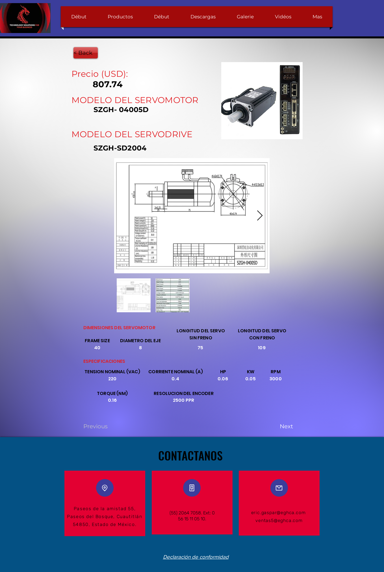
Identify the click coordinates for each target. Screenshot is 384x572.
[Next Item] (260, 215)
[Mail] (279, 488)
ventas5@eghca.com (279, 520)
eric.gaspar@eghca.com (278, 512)
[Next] (279, 426)
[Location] (105, 488)
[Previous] (102, 426)
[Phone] (192, 488)
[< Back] (85, 52)
